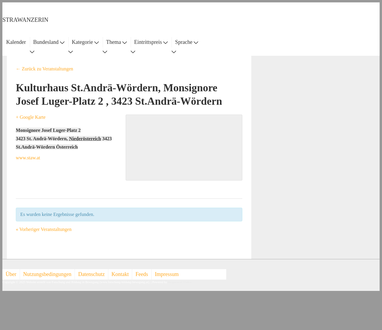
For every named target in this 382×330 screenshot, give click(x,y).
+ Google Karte (31, 117)
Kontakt (120, 274)
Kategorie (85, 42)
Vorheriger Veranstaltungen (44, 229)
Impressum (167, 274)
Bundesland (48, 42)
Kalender (16, 42)
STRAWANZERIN (25, 19)
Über (11, 274)
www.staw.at (28, 157)
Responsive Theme (180, 282)
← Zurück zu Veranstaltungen (44, 68)
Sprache (186, 42)
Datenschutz (91, 274)
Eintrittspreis (151, 42)
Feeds (141, 274)
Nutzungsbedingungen (47, 274)
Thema (116, 42)
